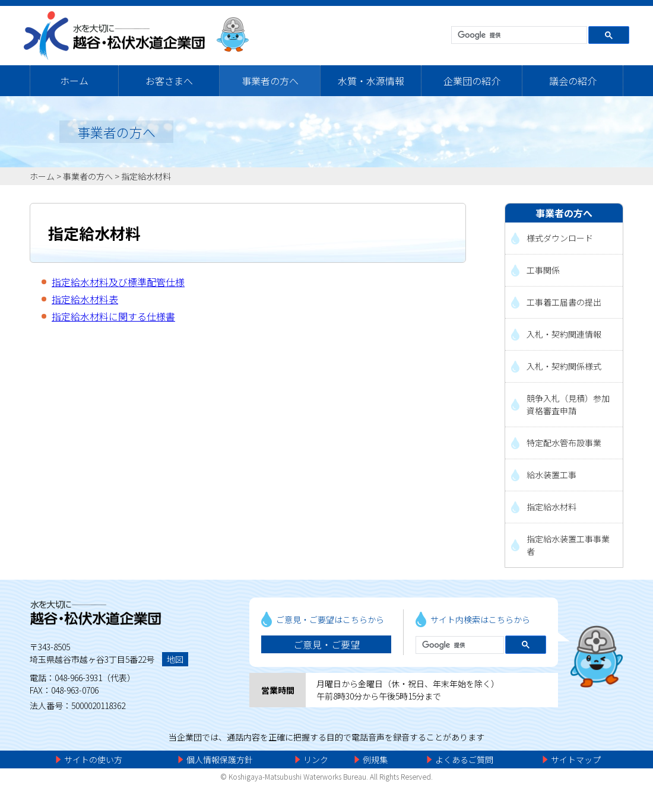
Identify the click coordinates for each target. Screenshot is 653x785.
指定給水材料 (146, 176)
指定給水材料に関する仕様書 (113, 316)
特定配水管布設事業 (564, 443)
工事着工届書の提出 (564, 302)
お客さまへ (169, 81)
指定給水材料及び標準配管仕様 (118, 282)
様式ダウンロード (560, 238)
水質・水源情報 (371, 81)
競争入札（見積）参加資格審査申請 (568, 404)
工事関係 (543, 270)
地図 (175, 659)
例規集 (375, 759)
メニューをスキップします (376, 8)
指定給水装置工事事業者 (568, 545)
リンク (315, 759)
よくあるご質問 (464, 759)
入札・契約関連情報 (564, 334)
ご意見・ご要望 (326, 644)
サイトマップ (576, 759)
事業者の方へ (270, 81)
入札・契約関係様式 (564, 366)
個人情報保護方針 (219, 759)
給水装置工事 (551, 475)
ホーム (74, 81)
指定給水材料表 (85, 299)
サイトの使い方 (93, 759)
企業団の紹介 (471, 81)
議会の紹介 (573, 81)
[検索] (518, 35)
